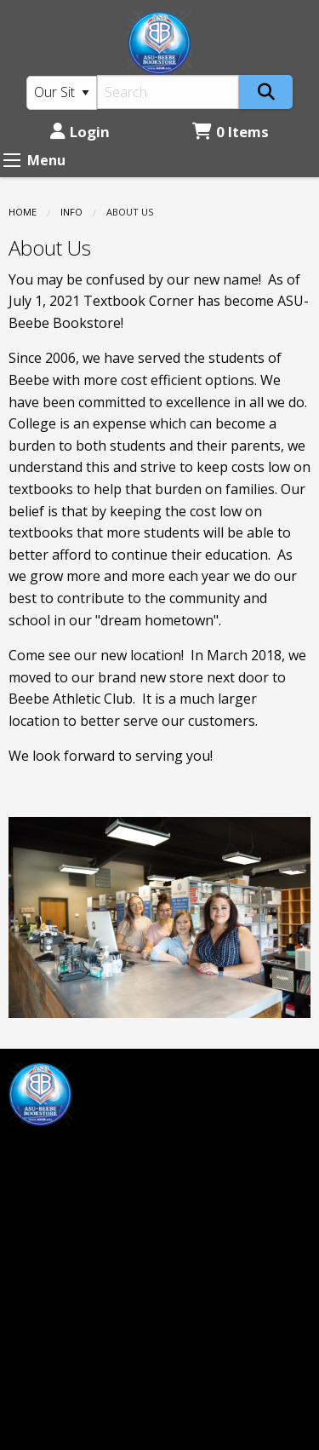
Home (23, 211)
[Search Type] (61, 93)
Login (80, 131)
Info (71, 211)
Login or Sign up (229, 1130)
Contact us (202, 1158)
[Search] (168, 92)
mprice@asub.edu (65, 1194)
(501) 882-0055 (55, 1347)
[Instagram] (66, 1151)
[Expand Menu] (11, 160)
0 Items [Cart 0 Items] (230, 131)
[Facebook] (30, 1151)
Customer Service (224, 1101)
